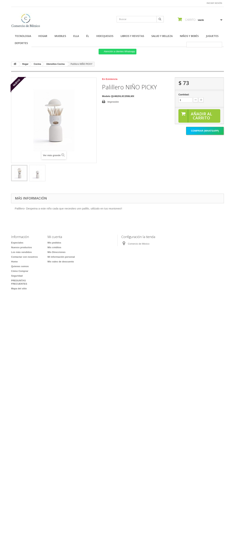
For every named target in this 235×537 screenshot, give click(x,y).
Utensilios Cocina (55, 64)
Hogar (42, 36)
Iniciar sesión (214, 3)
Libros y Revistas (132, 36)
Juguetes (212, 36)
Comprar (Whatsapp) (205, 130)
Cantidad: (183, 94)
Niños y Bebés (189, 36)
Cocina (37, 64)
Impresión (113, 101)
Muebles (60, 36)
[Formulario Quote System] (117, 405)
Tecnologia (23, 36)
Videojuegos (104, 36)
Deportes (21, 43)
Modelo (106, 96)
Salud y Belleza (162, 36)
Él (87, 36)
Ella (76, 36)
